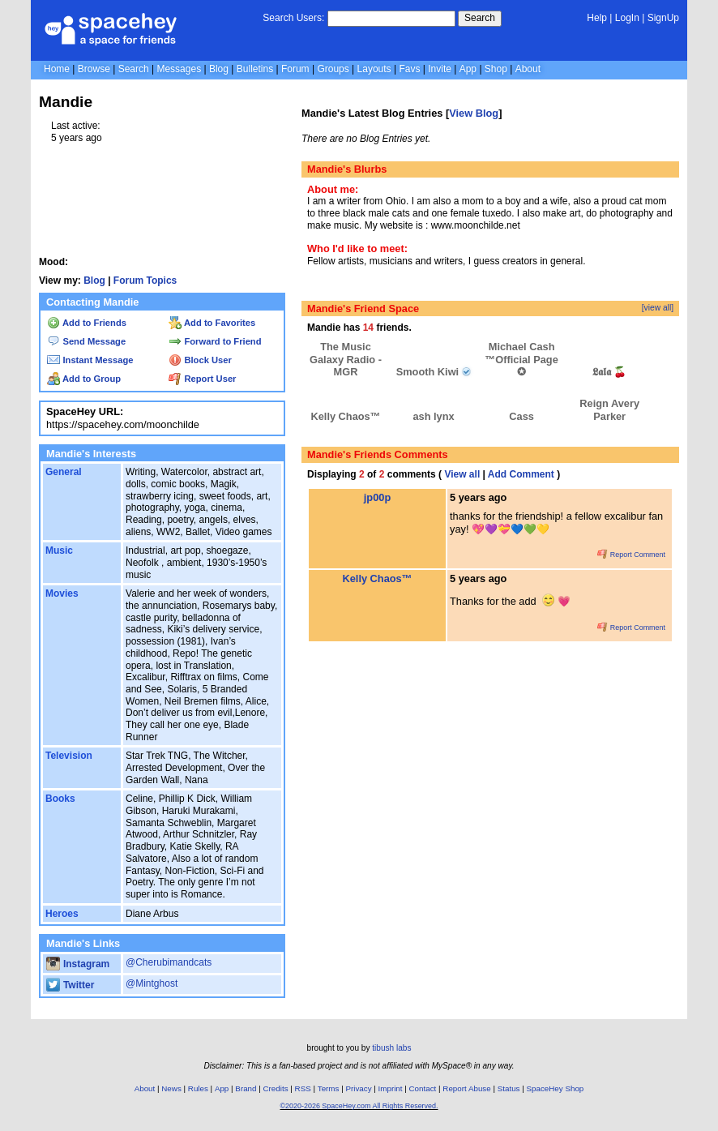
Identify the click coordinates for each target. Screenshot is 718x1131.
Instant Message (90, 360)
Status (509, 1088)
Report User (202, 378)
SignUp (663, 18)
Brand (245, 1088)
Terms (329, 1088)
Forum (295, 69)
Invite (439, 69)
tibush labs (391, 1047)
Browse (94, 69)
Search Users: (293, 18)
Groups (332, 69)
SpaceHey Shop (555, 1088)
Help (597, 18)
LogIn (627, 18)
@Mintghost (151, 983)
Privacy (358, 1088)
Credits (275, 1088)
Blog (219, 69)
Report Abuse (466, 1088)
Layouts (374, 69)
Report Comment (631, 555)
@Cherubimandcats (169, 962)
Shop (496, 69)
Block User (200, 360)
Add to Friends (86, 323)
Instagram (77, 964)
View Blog (473, 113)
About (528, 69)
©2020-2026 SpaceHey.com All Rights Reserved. (359, 1106)
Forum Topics (145, 280)
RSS (303, 1088)
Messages (178, 69)
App (468, 69)
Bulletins (255, 69)
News (171, 1088)
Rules (198, 1088)
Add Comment (521, 474)
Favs (409, 69)
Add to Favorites (212, 323)
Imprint (390, 1088)
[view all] (657, 307)
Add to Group (84, 378)
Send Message (86, 341)
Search (479, 18)
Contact (423, 1088)
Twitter (70, 985)
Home (57, 69)
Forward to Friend (215, 341)
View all (462, 474)
